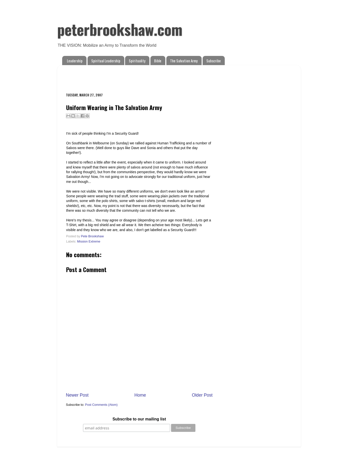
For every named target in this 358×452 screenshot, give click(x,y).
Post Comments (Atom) (101, 405)
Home (140, 395)
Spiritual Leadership (105, 60)
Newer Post (77, 395)
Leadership (75, 60)
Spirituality (137, 60)
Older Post (202, 395)
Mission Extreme (88, 241)
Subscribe (213, 60)
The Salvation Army (184, 60)
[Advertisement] (124, 76)
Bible (157, 60)
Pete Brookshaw (92, 236)
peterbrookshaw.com (119, 29)
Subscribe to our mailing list (139, 419)
